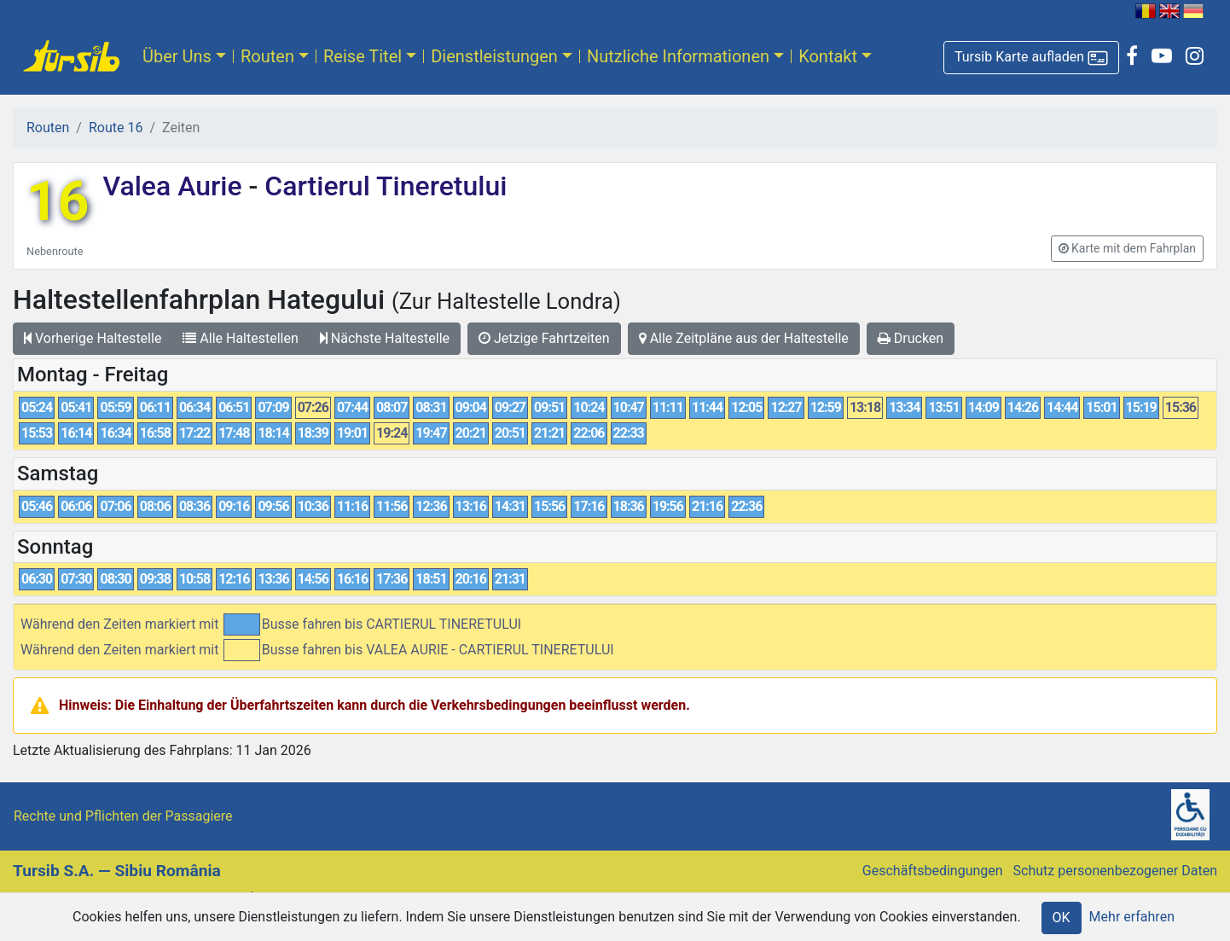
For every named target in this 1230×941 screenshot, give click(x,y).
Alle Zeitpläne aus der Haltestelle (744, 338)
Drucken (910, 338)
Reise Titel (362, 56)
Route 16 (115, 127)
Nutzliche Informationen (678, 56)
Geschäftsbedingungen (932, 871)
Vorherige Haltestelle (92, 338)
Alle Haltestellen (240, 338)
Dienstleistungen (494, 56)
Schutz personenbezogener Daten (1115, 871)
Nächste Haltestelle (385, 338)
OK (1061, 917)
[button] (1031, 57)
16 (57, 202)
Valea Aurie (175, 186)
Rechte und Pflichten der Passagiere (123, 816)
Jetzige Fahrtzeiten (544, 338)
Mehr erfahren (1132, 917)
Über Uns (177, 56)
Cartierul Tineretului (382, 186)
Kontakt (827, 56)
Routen (267, 56)
